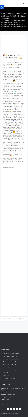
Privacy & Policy (14, 413)
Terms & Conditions (5, 413)
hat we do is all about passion (10, 364)
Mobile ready (6, 375)
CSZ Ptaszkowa (6, 20)
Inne (17, 318)
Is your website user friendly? (10, 356)
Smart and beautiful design (9, 370)
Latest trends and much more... (10, 378)
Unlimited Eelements (8, 372)
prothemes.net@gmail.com (8, 394)
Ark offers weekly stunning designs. (11, 359)
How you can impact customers (11, 353)
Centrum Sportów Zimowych (9, 318)
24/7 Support (6, 367)
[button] (2, 7)
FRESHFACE (10, 405)
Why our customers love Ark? (10, 362)
